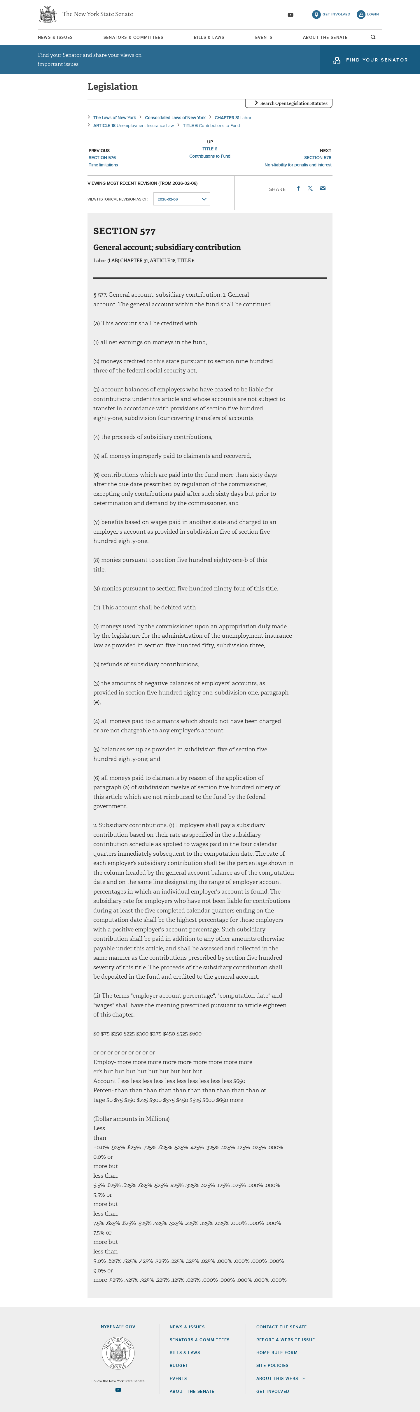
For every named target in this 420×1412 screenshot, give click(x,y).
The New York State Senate (97, 14)
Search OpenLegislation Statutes (294, 103)
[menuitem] (55, 37)
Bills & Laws (209, 38)
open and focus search (373, 38)
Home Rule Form (277, 1353)
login (373, 14)
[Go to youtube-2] (290, 14)
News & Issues (55, 38)
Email (322, 188)
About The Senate (325, 38)
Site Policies (272, 1366)
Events (263, 38)
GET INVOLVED (273, 1392)
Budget (179, 1366)
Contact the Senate (281, 1327)
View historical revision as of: (118, 199)
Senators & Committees (133, 38)
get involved (337, 14)
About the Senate (192, 1392)
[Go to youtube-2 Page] (118, 1390)
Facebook (298, 188)
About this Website (280, 1379)
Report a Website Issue (285, 1340)
